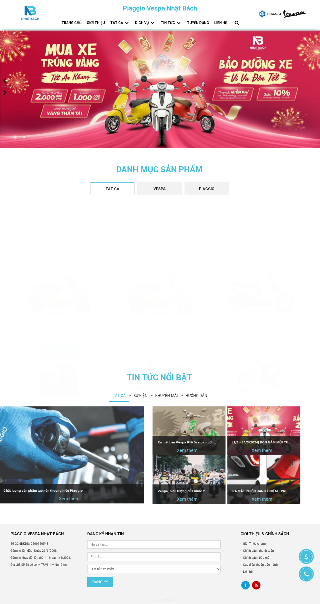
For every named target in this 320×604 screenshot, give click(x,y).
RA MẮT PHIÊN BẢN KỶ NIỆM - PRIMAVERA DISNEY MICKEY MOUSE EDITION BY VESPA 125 (219, 491)
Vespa (160, 189)
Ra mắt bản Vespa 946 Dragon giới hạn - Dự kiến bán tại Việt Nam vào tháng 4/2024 (144, 442)
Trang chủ (72, 23)
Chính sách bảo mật (256, 557)
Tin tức (171, 23)
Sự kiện (141, 395)
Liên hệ (220, 23)
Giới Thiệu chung (254, 543)
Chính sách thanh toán (258, 550)
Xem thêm (144, 450)
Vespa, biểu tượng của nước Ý (142, 491)
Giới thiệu (96, 23)
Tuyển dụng (198, 23)
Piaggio (206, 189)
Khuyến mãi (166, 395)
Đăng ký (100, 582)
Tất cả (120, 23)
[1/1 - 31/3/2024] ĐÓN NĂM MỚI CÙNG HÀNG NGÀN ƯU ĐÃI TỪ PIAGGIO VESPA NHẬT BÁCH (219, 442)
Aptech (168, 600)
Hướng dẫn (196, 395)
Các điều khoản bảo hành (260, 564)
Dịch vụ (145, 23)
